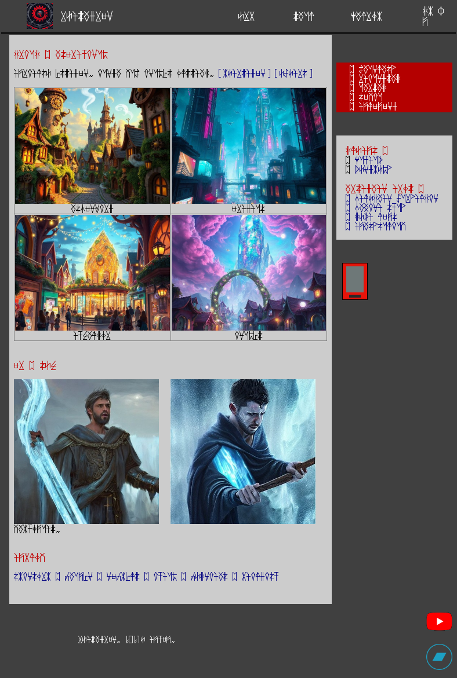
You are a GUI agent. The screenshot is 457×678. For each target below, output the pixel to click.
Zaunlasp (377, 69)
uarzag (373, 87)
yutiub (369, 159)
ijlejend (378, 106)
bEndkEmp (373, 169)
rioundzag (380, 78)
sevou (371, 96)
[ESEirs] (293, 73)
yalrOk (366, 15)
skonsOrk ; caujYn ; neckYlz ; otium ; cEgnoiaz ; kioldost (146, 576)
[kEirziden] (244, 73)
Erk (246, 15)
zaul (303, 15)
